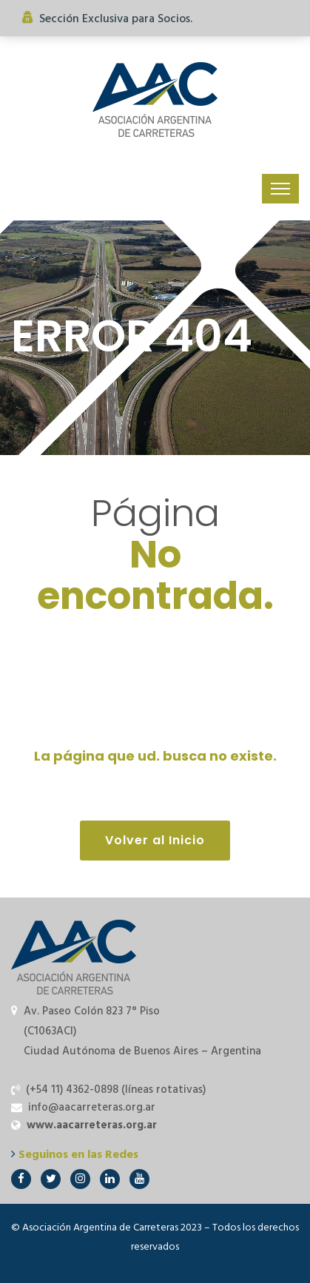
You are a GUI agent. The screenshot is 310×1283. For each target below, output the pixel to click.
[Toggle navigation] (280, 188)
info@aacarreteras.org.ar (91, 1108)
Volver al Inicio (155, 840)
